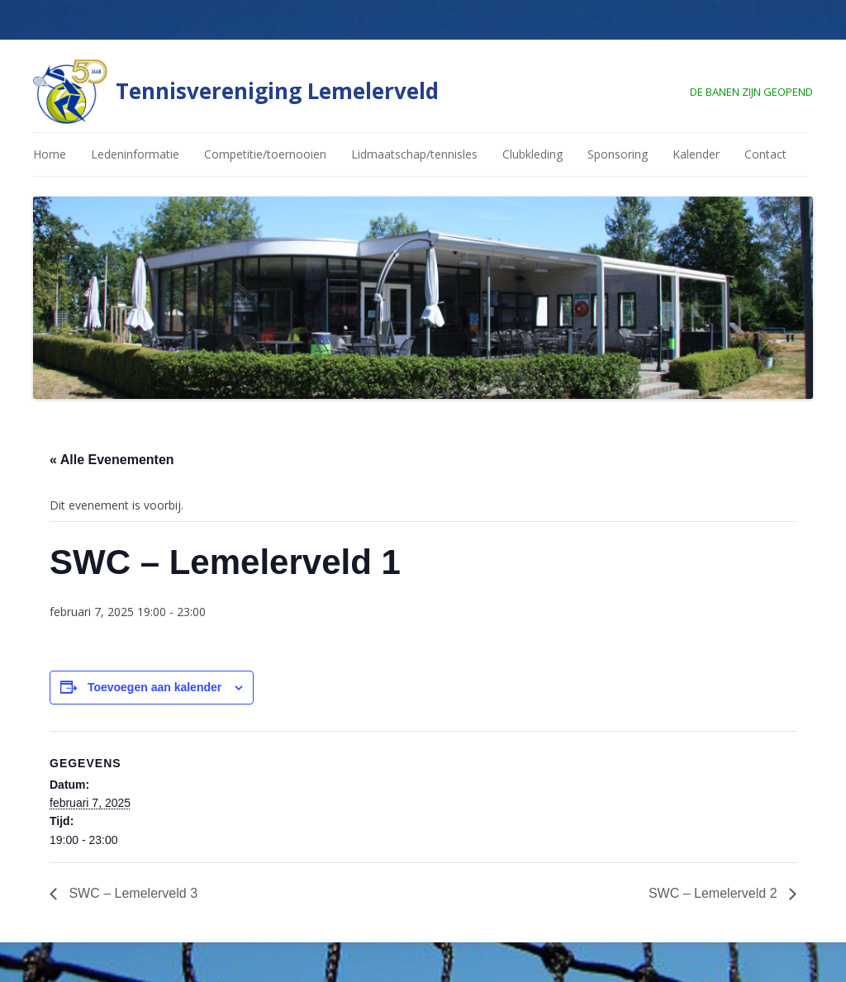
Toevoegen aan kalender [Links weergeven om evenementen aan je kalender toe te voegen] (154, 687)
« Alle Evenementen (112, 460)
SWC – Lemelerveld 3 (131, 893)
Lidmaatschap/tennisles (414, 154)
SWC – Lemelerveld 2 (715, 893)
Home (49, 154)
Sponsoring (617, 154)
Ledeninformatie (135, 154)
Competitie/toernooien (265, 154)
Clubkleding (532, 154)
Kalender (696, 154)
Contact (765, 154)
